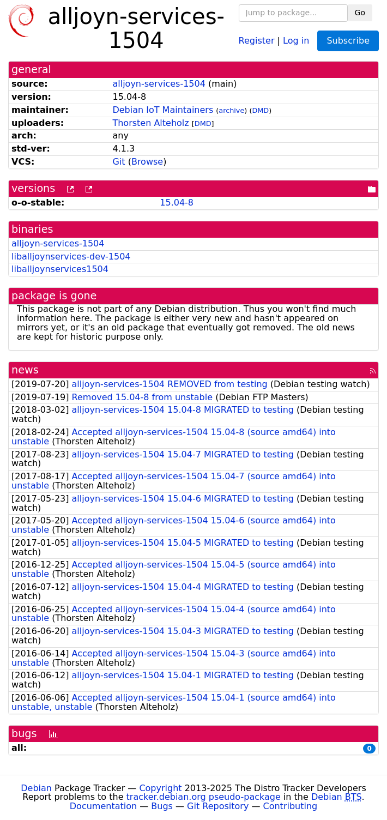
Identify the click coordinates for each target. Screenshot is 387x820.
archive (231, 110)
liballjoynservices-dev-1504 (71, 256)
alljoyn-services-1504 (158, 84)
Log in (296, 40)
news (25, 370)
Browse (147, 161)
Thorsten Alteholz (150, 123)
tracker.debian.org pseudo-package (203, 797)
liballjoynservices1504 (59, 269)
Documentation (103, 806)
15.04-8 (177, 202)
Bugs (162, 806)
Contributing (290, 806)
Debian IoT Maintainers (162, 110)
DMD (260, 110)
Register (257, 40)
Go (360, 12)
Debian (36, 788)
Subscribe (348, 40)
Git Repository (218, 806)
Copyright (160, 788)
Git (118, 161)
